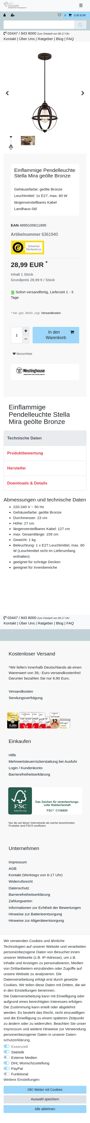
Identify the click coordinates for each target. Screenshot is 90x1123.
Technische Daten (24, 438)
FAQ (70, 39)
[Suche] (80, 25)
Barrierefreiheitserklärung (29, 774)
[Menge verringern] (25, 339)
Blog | (60, 39)
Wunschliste (22, 353)
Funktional (19, 1074)
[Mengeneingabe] (16, 335)
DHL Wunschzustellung (30, 1063)
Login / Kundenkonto (25, 768)
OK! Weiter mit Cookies (45, 1090)
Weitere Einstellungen (21, 1079)
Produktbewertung (25, 453)
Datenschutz (19, 888)
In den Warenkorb (60, 335)
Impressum (18, 862)
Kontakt (10, 39)
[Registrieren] (13, 15)
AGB (13, 868)
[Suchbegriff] (39, 25)
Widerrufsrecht (21, 881)
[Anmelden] (5, 15)
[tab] (45, 438)
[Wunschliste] (59, 15)
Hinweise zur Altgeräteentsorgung (36, 920)
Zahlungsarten (20, 901)
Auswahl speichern (45, 1099)
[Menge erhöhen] (25, 331)
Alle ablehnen (45, 1109)
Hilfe (12, 755)
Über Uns (27, 39)
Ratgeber (45, 39)
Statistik (17, 1052)
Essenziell (19, 1047)
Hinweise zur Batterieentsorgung (35, 914)
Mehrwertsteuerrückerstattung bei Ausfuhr (43, 761)
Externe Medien (24, 1058)
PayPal (17, 1068)
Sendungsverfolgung (25, 698)
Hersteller (16, 468)
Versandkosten (50, 313)
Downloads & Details (27, 483)
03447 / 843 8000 (21, 33)
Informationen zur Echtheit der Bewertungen (45, 908)
